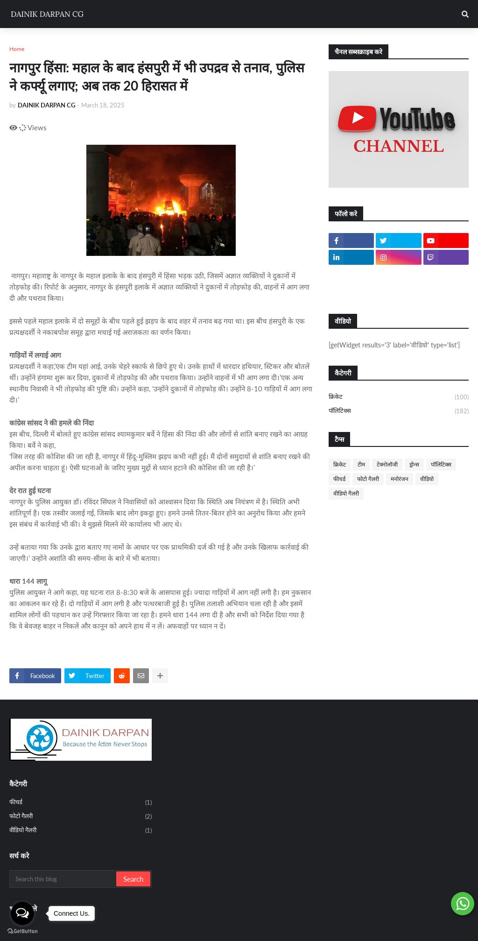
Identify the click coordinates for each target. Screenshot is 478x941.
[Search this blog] (63, 878)
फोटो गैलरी (368, 478)
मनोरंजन (399, 478)
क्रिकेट (399, 397)
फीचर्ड (339, 478)
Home (16, 48)
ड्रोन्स (414, 464)
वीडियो (427, 478)
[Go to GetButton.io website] (22, 931)
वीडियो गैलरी (346, 493)
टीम (361, 464)
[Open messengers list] (22, 913)
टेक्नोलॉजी (387, 464)
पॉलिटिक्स (399, 411)
